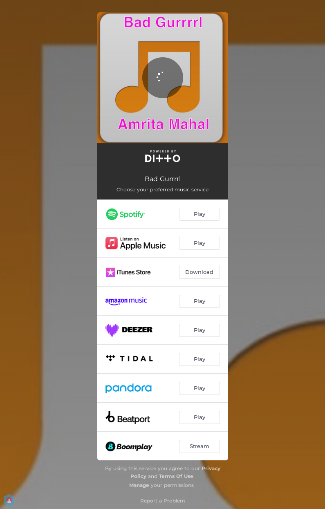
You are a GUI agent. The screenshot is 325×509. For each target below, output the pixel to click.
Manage (139, 485)
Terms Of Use (176, 476)
